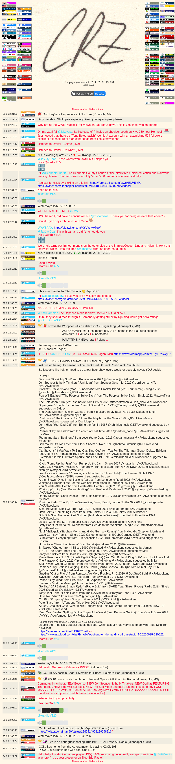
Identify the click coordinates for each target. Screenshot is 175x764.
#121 (53, 651)
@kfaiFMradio (163, 754)
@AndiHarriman (48, 313)
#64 (56, 639)
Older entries (96, 109)
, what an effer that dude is (109, 248)
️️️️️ (53, 202)
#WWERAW (45, 227)
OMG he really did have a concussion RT (64, 216)
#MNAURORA (60, 354)
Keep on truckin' (48, 189)
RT (40, 173)
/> (90, 631)
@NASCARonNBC (50, 320)
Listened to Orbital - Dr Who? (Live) (60, 150)
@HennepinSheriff (54, 173)
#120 (53, 715)
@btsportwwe (99, 216)
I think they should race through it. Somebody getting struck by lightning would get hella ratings (98, 317)
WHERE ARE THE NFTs (54, 211)
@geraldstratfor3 (53, 295)
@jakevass (65, 131)
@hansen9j (84, 248)
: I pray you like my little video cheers (87, 295)
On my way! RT (48, 131)
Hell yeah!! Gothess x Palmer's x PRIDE (63, 667)
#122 (53, 278)
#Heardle (43, 193)
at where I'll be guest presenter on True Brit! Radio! (70, 757)
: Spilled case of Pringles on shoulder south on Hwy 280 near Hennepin (120, 131)
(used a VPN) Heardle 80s (46, 264)
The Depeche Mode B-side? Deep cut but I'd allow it (91, 313)
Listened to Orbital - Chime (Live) (59, 143)
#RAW (74, 211)
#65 (56, 266)
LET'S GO (44, 354)
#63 (56, 703)
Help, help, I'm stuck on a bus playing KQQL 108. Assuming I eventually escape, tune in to (96, 754)
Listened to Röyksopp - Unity (56, 698)
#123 (53, 193)
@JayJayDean (47, 159)
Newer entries (79, 109)
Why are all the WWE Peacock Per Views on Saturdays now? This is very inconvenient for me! (98, 124)
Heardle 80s (46, 639)
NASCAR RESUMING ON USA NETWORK (65, 308)
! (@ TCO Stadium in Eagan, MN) (91, 354)
